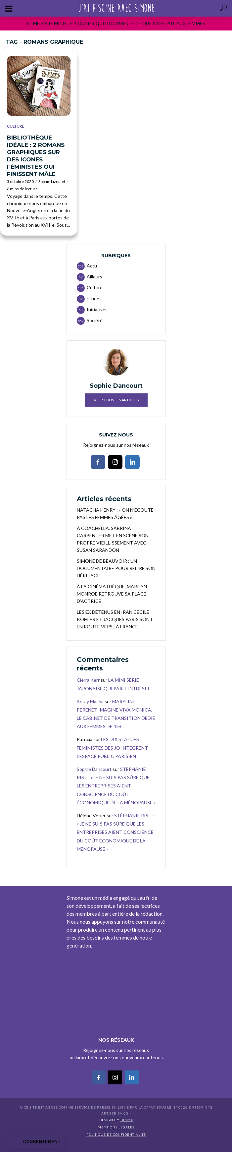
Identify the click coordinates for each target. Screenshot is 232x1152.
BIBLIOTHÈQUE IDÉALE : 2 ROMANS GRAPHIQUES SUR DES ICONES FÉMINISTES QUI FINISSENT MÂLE (36, 155)
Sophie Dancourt (94, 769)
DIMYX (126, 1120)
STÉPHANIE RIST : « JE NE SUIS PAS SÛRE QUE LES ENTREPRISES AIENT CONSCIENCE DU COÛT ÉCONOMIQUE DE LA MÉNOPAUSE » (116, 785)
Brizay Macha (90, 701)
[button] (35, 1142)
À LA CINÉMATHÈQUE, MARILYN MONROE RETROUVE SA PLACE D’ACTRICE (112, 594)
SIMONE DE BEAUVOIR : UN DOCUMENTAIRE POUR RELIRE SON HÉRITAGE (116, 568)
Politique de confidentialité (116, 1134)
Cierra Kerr (88, 680)
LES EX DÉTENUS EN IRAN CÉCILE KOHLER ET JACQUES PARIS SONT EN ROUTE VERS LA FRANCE (115, 619)
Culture (15, 126)
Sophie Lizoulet (51, 181)
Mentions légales (116, 1127)
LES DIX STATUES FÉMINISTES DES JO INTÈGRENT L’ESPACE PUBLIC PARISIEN (112, 747)
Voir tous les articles (116, 399)
